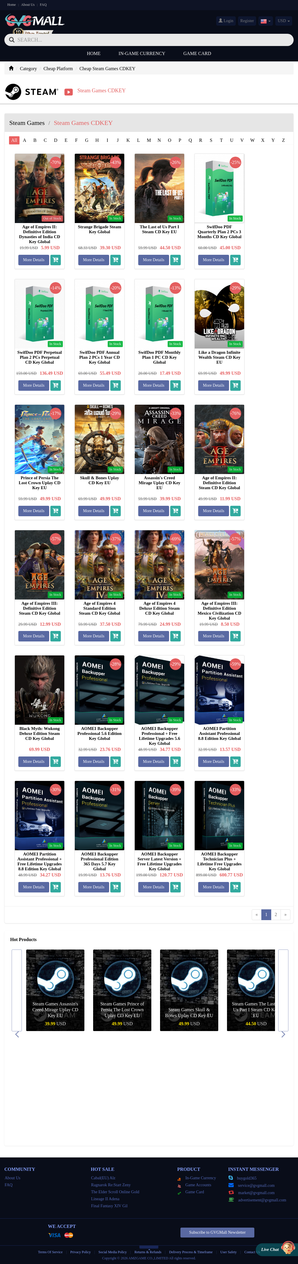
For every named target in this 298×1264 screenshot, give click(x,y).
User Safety (228, 1252)
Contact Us (252, 1252)
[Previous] (257, 914)
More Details (33, 260)
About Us (28, 5)
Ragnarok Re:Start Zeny (111, 1185)
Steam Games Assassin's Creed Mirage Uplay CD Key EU (122, 1009)
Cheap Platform (58, 68)
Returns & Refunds (148, 1252)
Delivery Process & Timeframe (191, 1252)
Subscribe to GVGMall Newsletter (217, 1232)
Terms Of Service (50, 1252)
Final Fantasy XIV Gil (109, 1206)
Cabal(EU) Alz (103, 1178)
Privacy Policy (80, 1252)
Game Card (197, 53)
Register (247, 21)
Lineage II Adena (105, 1199)
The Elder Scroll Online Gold (115, 1192)
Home (11, 5)
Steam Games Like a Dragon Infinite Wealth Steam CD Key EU (55, 1009)
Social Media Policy (112, 1252)
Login (226, 20)
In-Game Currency (142, 53)
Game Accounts (194, 1185)
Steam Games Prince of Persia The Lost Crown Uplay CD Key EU (189, 1009)
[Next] (285, 914)
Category (28, 68)
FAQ (43, 5)
